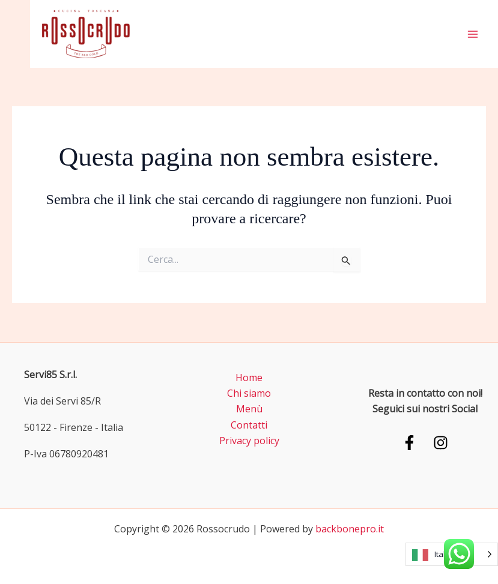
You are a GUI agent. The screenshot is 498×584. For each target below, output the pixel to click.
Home (249, 377)
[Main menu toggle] (473, 34)
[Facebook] (409, 442)
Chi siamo (249, 393)
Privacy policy (249, 440)
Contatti (249, 425)
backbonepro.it (349, 528)
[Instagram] (440, 442)
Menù (249, 408)
